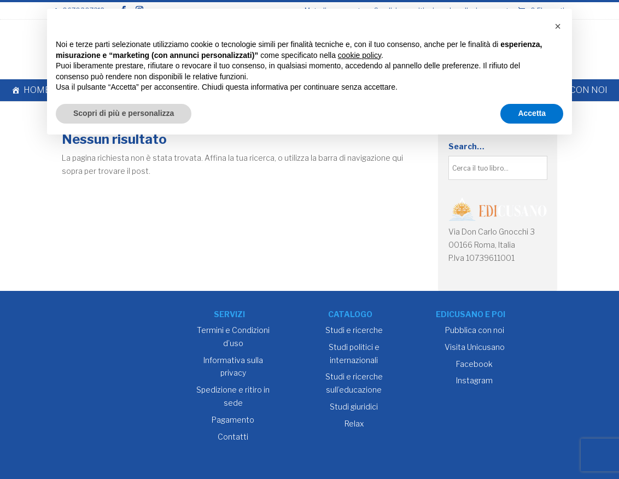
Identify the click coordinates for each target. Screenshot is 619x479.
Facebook (474, 364)
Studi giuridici (354, 406)
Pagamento (233, 419)
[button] (558, 26)
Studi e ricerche (354, 330)
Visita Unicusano (475, 347)
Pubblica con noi (474, 330)
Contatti (233, 436)
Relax (354, 423)
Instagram (474, 380)
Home (37, 90)
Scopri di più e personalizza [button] (123, 113)
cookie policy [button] (359, 55)
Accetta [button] (532, 113)
